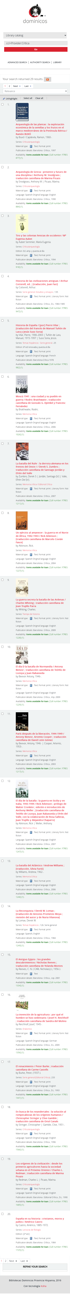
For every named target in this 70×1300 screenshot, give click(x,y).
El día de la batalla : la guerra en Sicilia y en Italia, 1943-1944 (42, 810)
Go (35, 49)
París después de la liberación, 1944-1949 (41, 737)
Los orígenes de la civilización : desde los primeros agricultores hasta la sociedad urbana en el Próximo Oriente (40, 1170)
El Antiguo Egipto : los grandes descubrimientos (39, 962)
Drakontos (27, 1028)
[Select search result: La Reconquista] (2, 906)
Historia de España (41, 328)
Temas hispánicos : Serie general (37, 342)
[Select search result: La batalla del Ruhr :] (2, 443)
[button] (34, 16)
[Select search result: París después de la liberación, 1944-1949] (2, 714)
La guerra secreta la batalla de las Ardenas (41, 603)
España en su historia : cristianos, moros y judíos (40, 1220)
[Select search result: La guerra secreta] (2, 580)
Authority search (40, 62)
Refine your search (35, 1266)
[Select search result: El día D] (2, 647)
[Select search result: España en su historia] (2, 1214)
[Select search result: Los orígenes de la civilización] (2, 1159)
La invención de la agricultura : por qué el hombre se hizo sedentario (42, 1018)
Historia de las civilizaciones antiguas (42, 282)
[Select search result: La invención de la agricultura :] (2, 994)
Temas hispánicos (31, 925)
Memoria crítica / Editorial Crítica (37, 484)
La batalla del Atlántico (40, 867)
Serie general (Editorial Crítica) (36, 1077)
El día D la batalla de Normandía (41, 670)
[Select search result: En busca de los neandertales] (2, 1107)
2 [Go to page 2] (9, 86)
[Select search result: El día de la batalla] (2, 781)
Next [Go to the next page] (17, 86)
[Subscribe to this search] (47, 79)
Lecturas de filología (32, 1229)
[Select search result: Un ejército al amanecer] (2, 513)
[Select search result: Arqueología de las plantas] (2, 104)
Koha (43, 1286)
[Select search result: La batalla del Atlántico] (2, 861)
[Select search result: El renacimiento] (2, 1062)
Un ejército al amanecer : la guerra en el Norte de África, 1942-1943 (42, 537)
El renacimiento (40, 1068)
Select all (28, 98)
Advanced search (17, 62)
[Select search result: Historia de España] (2, 320)
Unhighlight (9, 98)
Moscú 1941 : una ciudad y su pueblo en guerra (41, 401)
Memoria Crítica (30, 876)
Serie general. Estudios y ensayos (38, 292)
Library (57, 62)
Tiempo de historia (31, 614)
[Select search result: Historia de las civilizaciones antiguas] (2, 276)
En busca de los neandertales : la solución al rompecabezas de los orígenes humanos (41, 1116)
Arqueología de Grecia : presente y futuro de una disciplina (41, 175)
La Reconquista (39, 914)
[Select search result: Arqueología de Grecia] (2, 167)
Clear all (39, 98)
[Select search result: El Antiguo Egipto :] (2, 954)
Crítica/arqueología (31, 141)
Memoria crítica (30, 414)
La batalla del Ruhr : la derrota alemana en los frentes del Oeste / (42, 468)
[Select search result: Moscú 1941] (2, 376)
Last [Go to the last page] (28, 86)
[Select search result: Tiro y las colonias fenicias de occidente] (2, 216)
